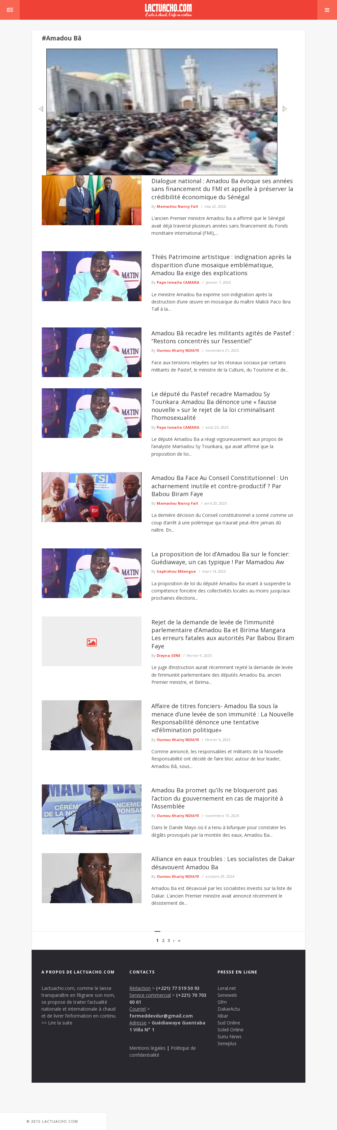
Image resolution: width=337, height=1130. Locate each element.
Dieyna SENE (168, 655)
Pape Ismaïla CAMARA (178, 282)
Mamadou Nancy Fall (177, 206)
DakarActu (229, 1009)
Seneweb (227, 995)
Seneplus (227, 1043)
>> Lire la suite (56, 1023)
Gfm (222, 1002)
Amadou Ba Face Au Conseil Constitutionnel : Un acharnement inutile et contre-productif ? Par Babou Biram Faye (219, 486)
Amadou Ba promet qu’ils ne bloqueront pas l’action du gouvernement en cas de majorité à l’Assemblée (217, 798)
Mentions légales (147, 1048)
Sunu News (230, 1036)
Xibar (223, 1016)
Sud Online (229, 1023)
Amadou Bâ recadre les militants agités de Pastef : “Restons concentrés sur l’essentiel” (222, 337)
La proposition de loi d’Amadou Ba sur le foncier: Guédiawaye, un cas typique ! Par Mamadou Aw (220, 558)
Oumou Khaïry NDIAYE (178, 350)
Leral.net (227, 988)
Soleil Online (231, 1029)
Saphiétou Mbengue (176, 571)
